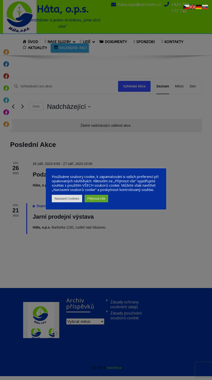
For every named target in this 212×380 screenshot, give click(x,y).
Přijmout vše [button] (96, 198)
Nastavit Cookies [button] (67, 198)
